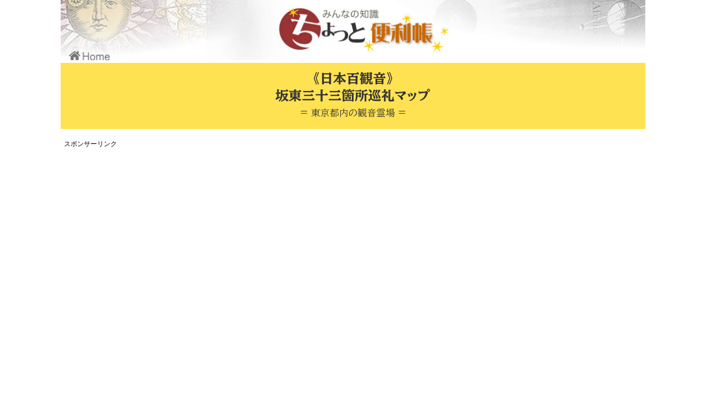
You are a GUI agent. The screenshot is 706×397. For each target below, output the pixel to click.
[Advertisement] (267, 228)
